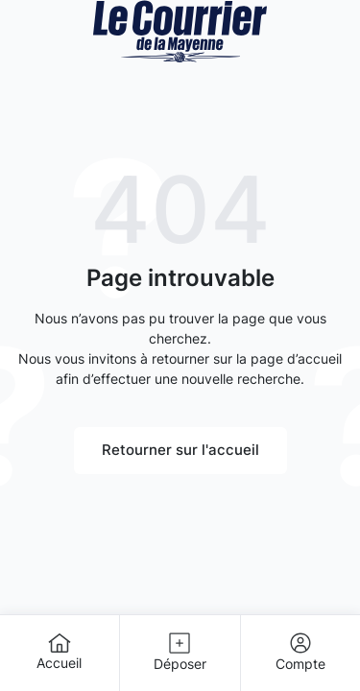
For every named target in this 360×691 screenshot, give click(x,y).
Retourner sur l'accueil (180, 450)
